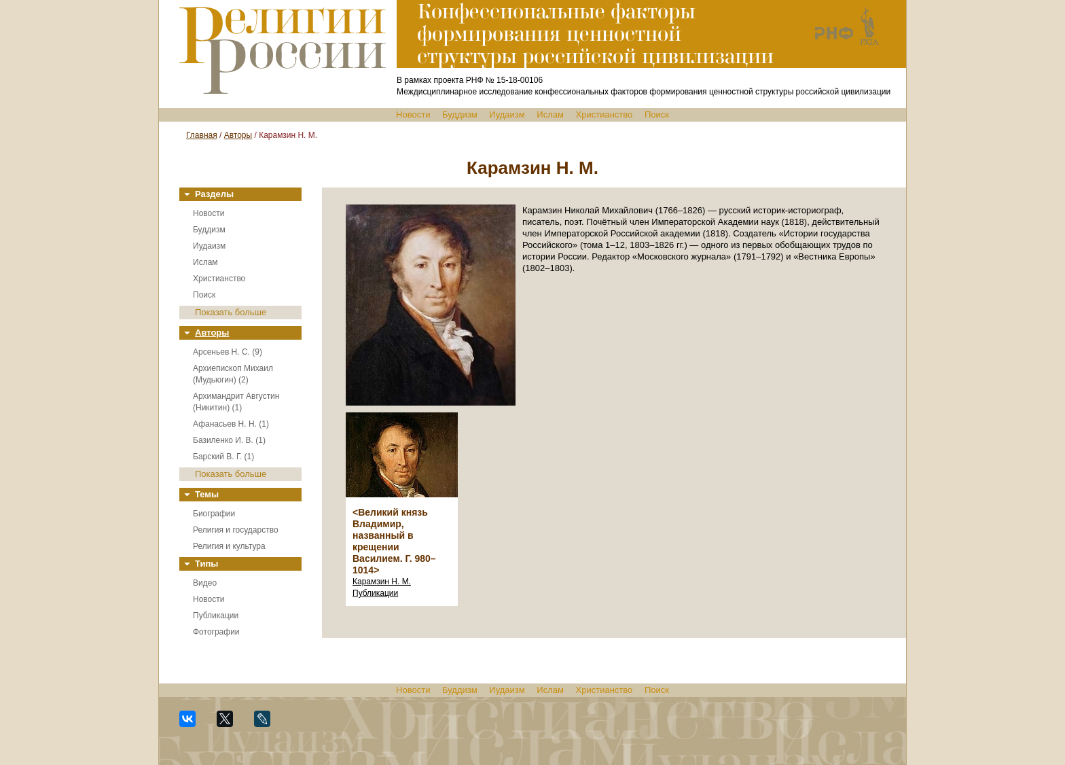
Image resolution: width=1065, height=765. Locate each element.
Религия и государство (235, 530)
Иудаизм (506, 114)
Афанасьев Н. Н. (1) (231, 424)
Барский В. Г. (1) (223, 456)
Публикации (215, 615)
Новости (413, 114)
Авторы (238, 135)
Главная (201, 135)
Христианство (604, 114)
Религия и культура (229, 546)
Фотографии (216, 632)
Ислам (550, 114)
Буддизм (459, 114)
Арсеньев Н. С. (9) (227, 352)
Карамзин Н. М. (382, 581)
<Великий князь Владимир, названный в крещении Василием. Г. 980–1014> (394, 541)
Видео (205, 583)
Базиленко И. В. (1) (229, 440)
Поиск (657, 114)
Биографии (214, 513)
